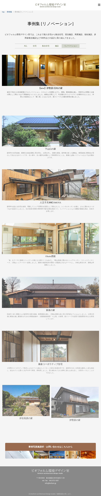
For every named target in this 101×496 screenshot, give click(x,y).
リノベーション (70, 46)
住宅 (35, 46)
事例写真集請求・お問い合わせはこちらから (50, 446)
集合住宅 (45, 46)
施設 (57, 46)
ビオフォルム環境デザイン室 (50, 5)
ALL (25, 46)
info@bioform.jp (50, 483)
